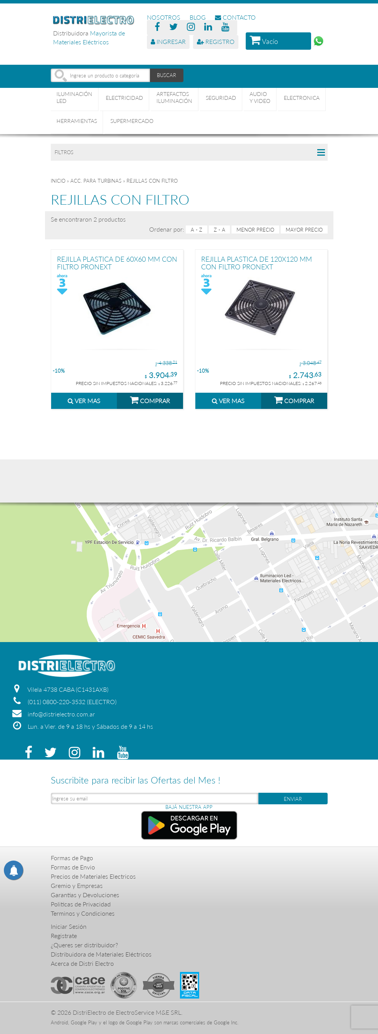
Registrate (64, 935)
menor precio (255, 230)
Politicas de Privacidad (81, 904)
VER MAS (84, 400)
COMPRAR (150, 399)
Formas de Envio (73, 867)
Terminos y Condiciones (83, 913)
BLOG (198, 17)
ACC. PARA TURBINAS (96, 181)
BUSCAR (166, 75)
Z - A (219, 230)
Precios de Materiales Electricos (93, 876)
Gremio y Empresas (77, 885)
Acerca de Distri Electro (82, 963)
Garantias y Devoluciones (85, 894)
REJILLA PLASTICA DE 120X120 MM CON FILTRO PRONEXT (256, 263)
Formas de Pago (72, 857)
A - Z (196, 230)
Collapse (321, 152)
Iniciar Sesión (69, 926)
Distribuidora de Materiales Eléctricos (101, 954)
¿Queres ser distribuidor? (84, 944)
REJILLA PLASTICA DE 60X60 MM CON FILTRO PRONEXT (117, 263)
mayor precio (304, 230)
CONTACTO (235, 17)
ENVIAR (293, 799)
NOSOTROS (163, 17)
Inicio (58, 181)
